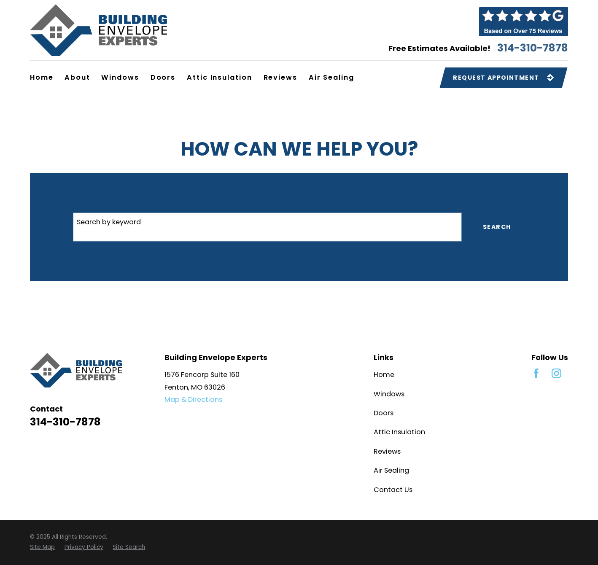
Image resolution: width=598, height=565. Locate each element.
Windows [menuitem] (120, 77)
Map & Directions (193, 399)
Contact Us (393, 490)
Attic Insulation (399, 432)
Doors (383, 413)
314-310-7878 (532, 48)
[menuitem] (42, 547)
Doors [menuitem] (163, 77)
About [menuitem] (77, 77)
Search (497, 227)
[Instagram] (556, 373)
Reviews (387, 451)
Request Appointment (503, 77)
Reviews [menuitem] (281, 77)
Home (384, 374)
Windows (389, 394)
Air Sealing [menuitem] (331, 77)
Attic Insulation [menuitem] (219, 77)
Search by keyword (109, 222)
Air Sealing (391, 470)
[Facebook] (536, 373)
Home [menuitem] (42, 77)
